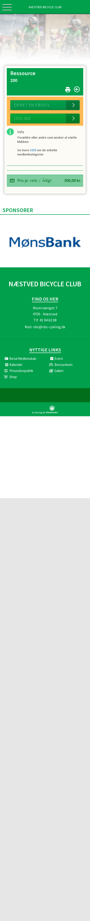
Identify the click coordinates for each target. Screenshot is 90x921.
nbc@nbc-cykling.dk (49, 328)
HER (33, 151)
